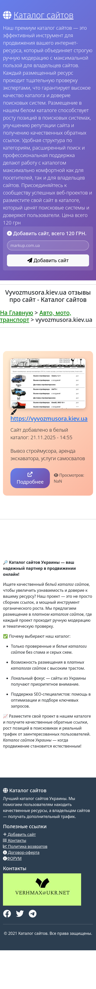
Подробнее (30, 478)
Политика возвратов (25, 846)
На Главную (16, 313)
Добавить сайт (48, 260)
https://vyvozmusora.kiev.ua (49, 418)
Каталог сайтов (43, 15)
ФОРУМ (12, 858)
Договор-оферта (21, 852)
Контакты (14, 840)
